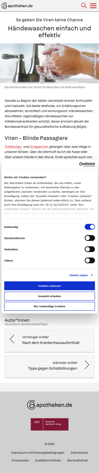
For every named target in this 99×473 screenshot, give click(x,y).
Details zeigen (79, 275)
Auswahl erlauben (49, 296)
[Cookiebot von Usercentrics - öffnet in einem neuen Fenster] (79, 164)
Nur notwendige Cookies (49, 306)
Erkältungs (13, 147)
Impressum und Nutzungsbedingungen (37, 453)
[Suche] (84, 6)
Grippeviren (39, 147)
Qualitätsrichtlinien (48, 460)
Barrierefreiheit (77, 460)
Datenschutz (79, 453)
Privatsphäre (20, 460)
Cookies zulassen (49, 285)
